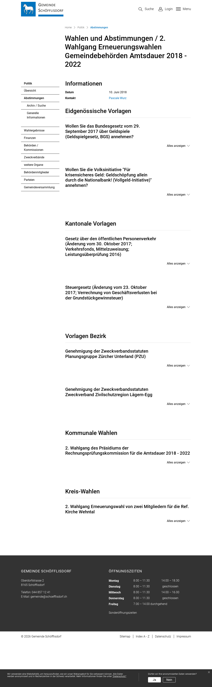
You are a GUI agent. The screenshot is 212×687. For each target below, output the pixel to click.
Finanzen (30, 183)
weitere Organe (33, 210)
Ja (154, 680)
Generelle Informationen (36, 160)
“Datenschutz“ (119, 676)
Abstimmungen (34, 144)
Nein (169, 680)
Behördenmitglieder (36, 217)
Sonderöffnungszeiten (123, 658)
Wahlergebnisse (34, 175)
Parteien (29, 225)
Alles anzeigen (176, 191)
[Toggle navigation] (183, 9)
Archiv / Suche (36, 150)
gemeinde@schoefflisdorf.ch (49, 642)
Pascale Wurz (117, 143)
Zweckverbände (34, 202)
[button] (146, 9)
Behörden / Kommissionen (33, 193)
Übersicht (30, 135)
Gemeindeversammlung (39, 232)
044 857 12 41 (41, 637)
